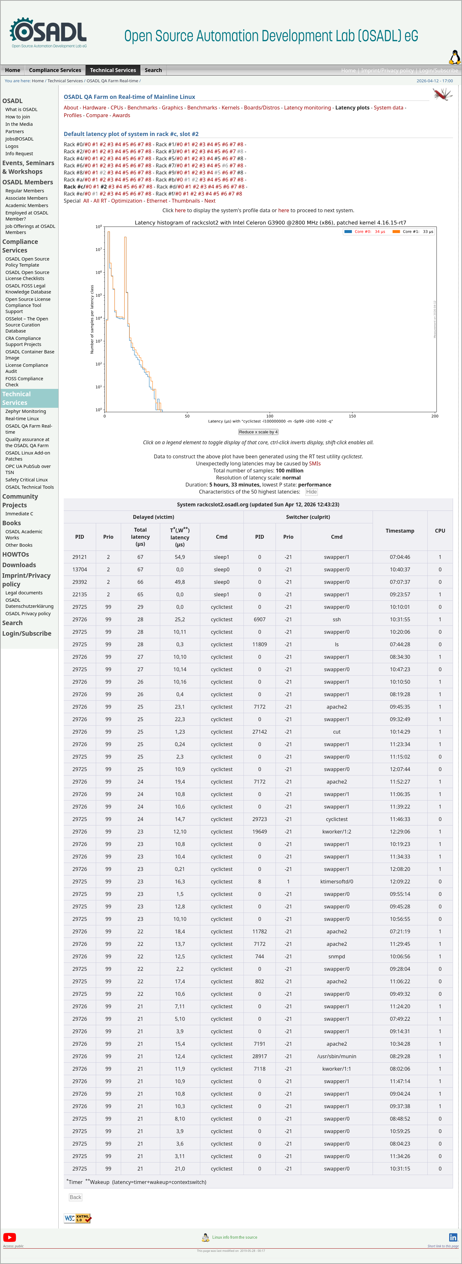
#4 (118, 144)
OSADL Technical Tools (29, 487)
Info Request (19, 153)
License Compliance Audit (26, 368)
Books (11, 523)
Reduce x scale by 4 (258, 432)
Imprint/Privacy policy (387, 70)
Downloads (19, 564)
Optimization (126, 200)
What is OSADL (21, 109)
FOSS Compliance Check (24, 381)
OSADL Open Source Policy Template (27, 262)
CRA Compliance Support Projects (23, 341)
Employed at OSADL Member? (26, 216)
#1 (96, 144)
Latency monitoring (307, 107)
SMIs (315, 463)
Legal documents (24, 593)
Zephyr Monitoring (25, 411)
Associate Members (26, 198)
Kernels (231, 107)
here (180, 210)
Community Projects (20, 500)
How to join (17, 117)
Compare (97, 115)
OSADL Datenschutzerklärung (29, 603)
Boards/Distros (262, 107)
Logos (12, 146)
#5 (126, 144)
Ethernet (157, 200)
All (86, 200)
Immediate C (19, 514)
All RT (100, 200)
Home (348, 70)
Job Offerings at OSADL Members (30, 229)
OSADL (12, 100)
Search (12, 622)
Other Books (18, 545)
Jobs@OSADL (19, 139)
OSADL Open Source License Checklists (27, 275)
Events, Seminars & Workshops (28, 167)
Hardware (94, 107)
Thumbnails (186, 200)
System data (388, 107)
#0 (88, 144)
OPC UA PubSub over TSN (28, 469)
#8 (149, 144)
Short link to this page (443, 1246)
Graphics (172, 107)
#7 (141, 144)
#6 (134, 144)
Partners (14, 131)
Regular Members (24, 191)
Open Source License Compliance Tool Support (28, 305)
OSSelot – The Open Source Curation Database (26, 325)
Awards (121, 115)
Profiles (73, 115)
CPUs (117, 107)
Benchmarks (143, 107)
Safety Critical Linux (26, 480)
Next (210, 200)
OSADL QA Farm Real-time (112, 81)
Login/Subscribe (438, 70)
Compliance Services (20, 245)
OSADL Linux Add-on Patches (27, 456)
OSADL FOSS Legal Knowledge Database (28, 289)
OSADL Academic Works (23, 534)
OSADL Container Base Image (29, 355)
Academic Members (26, 205)
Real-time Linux (22, 418)
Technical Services (65, 81)
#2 (103, 144)
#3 (111, 144)
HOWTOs (15, 554)
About (71, 107)
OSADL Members (27, 182)
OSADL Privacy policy (28, 613)
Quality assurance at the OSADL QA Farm (27, 442)
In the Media (19, 124)
